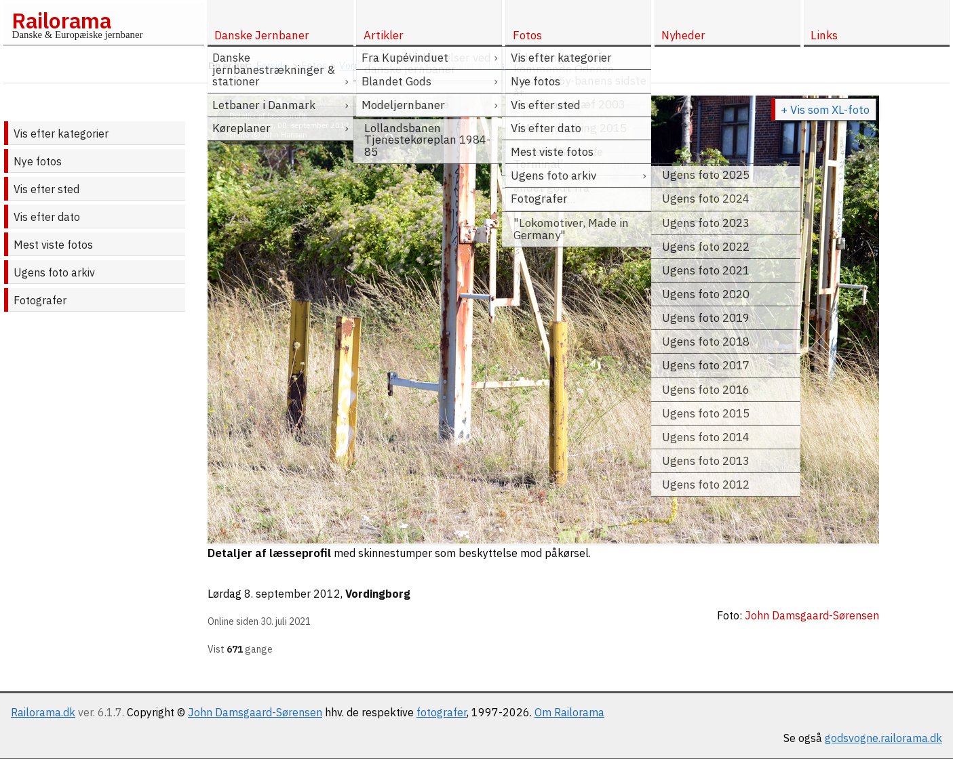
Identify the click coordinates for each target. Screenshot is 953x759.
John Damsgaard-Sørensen (255, 712)
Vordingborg (377, 593)
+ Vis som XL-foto (825, 109)
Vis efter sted (46, 189)
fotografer (441, 712)
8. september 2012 (292, 593)
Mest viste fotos (53, 244)
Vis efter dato (47, 217)
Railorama (61, 20)
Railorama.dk (43, 712)
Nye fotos (38, 161)
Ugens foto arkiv (54, 272)
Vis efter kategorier (61, 133)
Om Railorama (569, 712)
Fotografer (40, 300)
